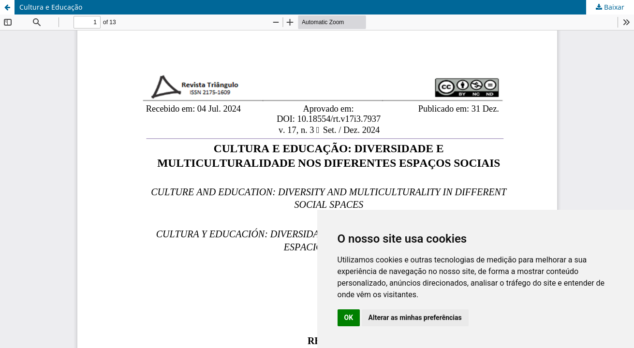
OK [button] (349, 317)
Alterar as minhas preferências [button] (415, 317)
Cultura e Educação (50, 7)
